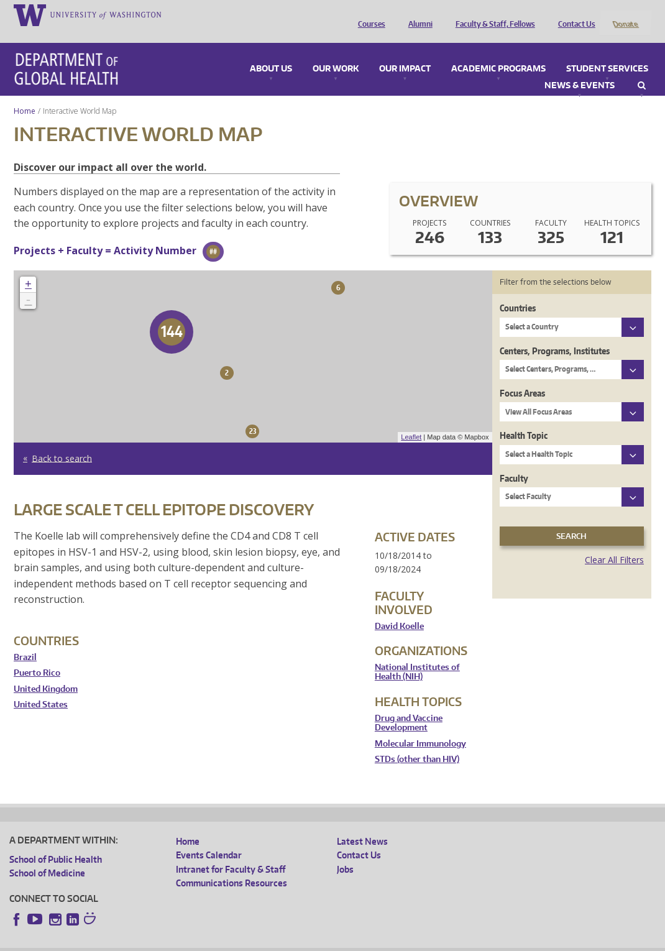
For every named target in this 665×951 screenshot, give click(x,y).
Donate (625, 14)
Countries (518, 292)
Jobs (345, 852)
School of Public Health (55, 842)
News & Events (579, 69)
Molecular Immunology (420, 727)
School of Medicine (47, 857)
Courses (368, 14)
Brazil (25, 640)
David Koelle (399, 609)
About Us (271, 52)
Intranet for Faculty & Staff (230, 852)
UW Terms (224, 941)
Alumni (417, 14)
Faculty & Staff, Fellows (492, 14)
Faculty (514, 461)
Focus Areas (522, 376)
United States (41, 688)
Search (641, 69)
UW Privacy (174, 941)
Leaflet (411, 421)
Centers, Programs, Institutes (555, 334)
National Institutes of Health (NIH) (417, 655)
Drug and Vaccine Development (409, 706)
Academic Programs (498, 52)
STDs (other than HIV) (417, 743)
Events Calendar (209, 839)
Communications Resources (231, 866)
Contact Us (573, 14)
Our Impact (405, 52)
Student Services (607, 52)
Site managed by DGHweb (298, 941)
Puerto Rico (37, 656)
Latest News (362, 824)
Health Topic (524, 419)
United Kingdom (46, 672)
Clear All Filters (614, 543)
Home (24, 94)
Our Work (336, 52)
